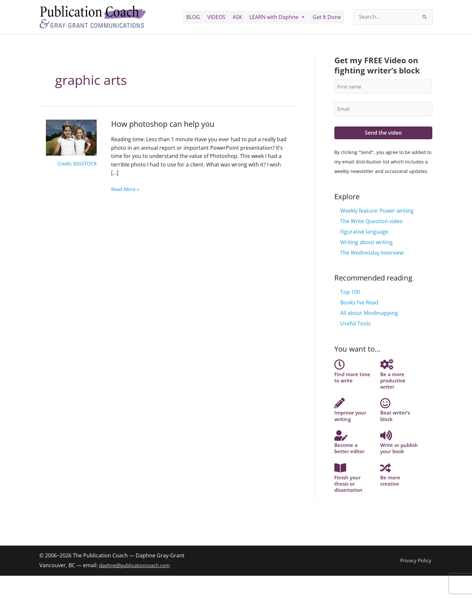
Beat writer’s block (396, 419)
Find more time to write (353, 377)
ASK (237, 17)
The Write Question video (371, 221)
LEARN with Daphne (277, 17)
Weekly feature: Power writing (377, 211)
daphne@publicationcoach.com (138, 587)
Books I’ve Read (359, 303)
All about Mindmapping (369, 314)
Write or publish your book (396, 458)
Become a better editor (350, 455)
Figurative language (364, 232)
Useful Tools (355, 324)
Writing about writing (366, 242)
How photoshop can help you (164, 123)
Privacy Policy (416, 583)
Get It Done (327, 17)
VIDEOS (216, 17)
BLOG (193, 17)
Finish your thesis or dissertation (349, 501)
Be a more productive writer (393, 380)
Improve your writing (351, 419)
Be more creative (391, 498)
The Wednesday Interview (371, 253)
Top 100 (350, 293)
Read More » (126, 189)
